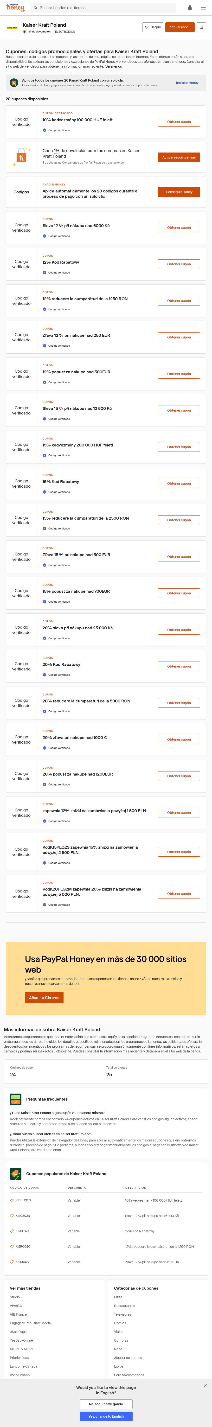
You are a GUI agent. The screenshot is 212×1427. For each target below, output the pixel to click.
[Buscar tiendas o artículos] (103, 8)
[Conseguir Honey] (179, 192)
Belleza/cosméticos (129, 1375)
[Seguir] (152, 27)
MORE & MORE (22, 1349)
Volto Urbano (20, 1375)
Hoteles (120, 1323)
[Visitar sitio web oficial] (201, 27)
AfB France (18, 1314)
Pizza (118, 1297)
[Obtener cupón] (179, 122)
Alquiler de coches (128, 1358)
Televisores (122, 1314)
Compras (121, 1340)
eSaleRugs (18, 1332)
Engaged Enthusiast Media (30, 1323)
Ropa (118, 1349)
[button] (203, 7)
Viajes (118, 1332)
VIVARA (16, 1306)
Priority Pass (19, 1358)
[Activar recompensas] (180, 27)
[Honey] (15, 8)
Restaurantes (124, 1306)
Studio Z (16, 1297)
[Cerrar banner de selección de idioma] (205, 1385)
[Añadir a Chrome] (44, 997)
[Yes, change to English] (106, 1416)
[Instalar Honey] (187, 83)
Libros (118, 1366)
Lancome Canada (23, 1366)
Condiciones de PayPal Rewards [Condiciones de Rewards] (83, 163)
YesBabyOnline (21, 1340)
